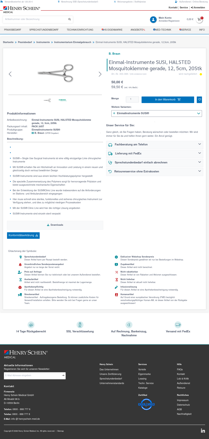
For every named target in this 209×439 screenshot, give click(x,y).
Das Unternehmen (109, 370)
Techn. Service (146, 383)
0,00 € (190, 19)
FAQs (180, 370)
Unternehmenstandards (112, 383)
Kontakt (181, 374)
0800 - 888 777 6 (21, 409)
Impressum (183, 400)
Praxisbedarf (12, 30)
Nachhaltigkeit (184, 414)
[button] (173, 8)
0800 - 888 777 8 (21, 414)
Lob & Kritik (183, 379)
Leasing (142, 379)
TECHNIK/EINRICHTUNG (80, 30)
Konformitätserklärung (23, 235)
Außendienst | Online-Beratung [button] (191, 2)
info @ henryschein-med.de (25, 419)
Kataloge (142, 388)
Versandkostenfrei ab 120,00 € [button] (16, 2)
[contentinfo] (198, 8)
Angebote (138, 30)
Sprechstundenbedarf (44, 30)
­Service (185, 29)
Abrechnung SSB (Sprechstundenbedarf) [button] (78, 2)
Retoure (181, 388)
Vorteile (142, 370)
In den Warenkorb (167, 99)
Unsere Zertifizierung (110, 374)
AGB (179, 410)
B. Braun (45, 133)
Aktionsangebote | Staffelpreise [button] (130, 2)
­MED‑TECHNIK (162, 29)
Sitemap (60, 431)
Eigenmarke (144, 374)
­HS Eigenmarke (112, 29)
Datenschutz (183, 405)
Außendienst (183, 383)
